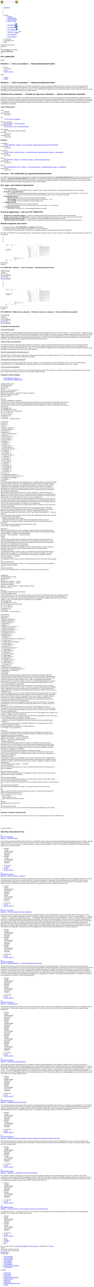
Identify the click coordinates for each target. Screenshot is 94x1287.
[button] (2, 74)
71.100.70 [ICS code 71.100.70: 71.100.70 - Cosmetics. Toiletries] (6, 867)
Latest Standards (8, 1256)
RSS (5, 1243)
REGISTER (10, 51)
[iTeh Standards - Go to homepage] (8, 3)
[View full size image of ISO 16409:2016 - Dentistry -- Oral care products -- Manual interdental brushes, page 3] (32, 261)
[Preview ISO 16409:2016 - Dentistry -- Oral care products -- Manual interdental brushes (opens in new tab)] (3, 275)
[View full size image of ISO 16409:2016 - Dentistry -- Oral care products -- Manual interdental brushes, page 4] (44, 261)
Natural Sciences (8, 1279)
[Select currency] (7, 45)
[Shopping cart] (47, 48)
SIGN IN (3, 51)
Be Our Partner (5, 1252)
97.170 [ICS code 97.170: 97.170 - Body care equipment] (6, 70)
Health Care (7, 1280)
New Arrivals (7, 1274)
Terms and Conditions (22, 1246)
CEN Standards (8, 1264)
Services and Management (11, 1277)
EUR (2, 46)
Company (6, 1240)
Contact (6, 1242)
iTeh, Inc (51, 1246)
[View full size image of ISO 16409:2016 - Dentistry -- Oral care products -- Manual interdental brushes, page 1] (7, 261)
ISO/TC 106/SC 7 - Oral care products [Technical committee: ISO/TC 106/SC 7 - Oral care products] (14, 123)
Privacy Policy (35, 1246)
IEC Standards (8, 1262)
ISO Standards (8, 1261)
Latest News (7, 1273)
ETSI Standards (8, 1267)
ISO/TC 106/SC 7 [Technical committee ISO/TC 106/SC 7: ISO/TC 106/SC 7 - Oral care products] (9, 71)
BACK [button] (6, 67)
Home (5, 1238)
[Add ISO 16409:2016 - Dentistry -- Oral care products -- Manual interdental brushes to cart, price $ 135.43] (8, 275)
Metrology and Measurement (12, 1283)
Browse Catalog (8, 1258)
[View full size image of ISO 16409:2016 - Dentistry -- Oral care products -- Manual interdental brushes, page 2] (19, 261)
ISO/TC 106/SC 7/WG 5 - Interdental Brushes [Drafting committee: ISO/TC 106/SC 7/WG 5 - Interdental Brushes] (16, 126)
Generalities (7, 1276)
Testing (6, 1285)
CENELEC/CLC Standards (11, 1265)
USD (4, 46)
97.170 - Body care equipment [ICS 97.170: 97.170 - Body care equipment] (12, 119)
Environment (7, 1282)
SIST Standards (8, 1259)
